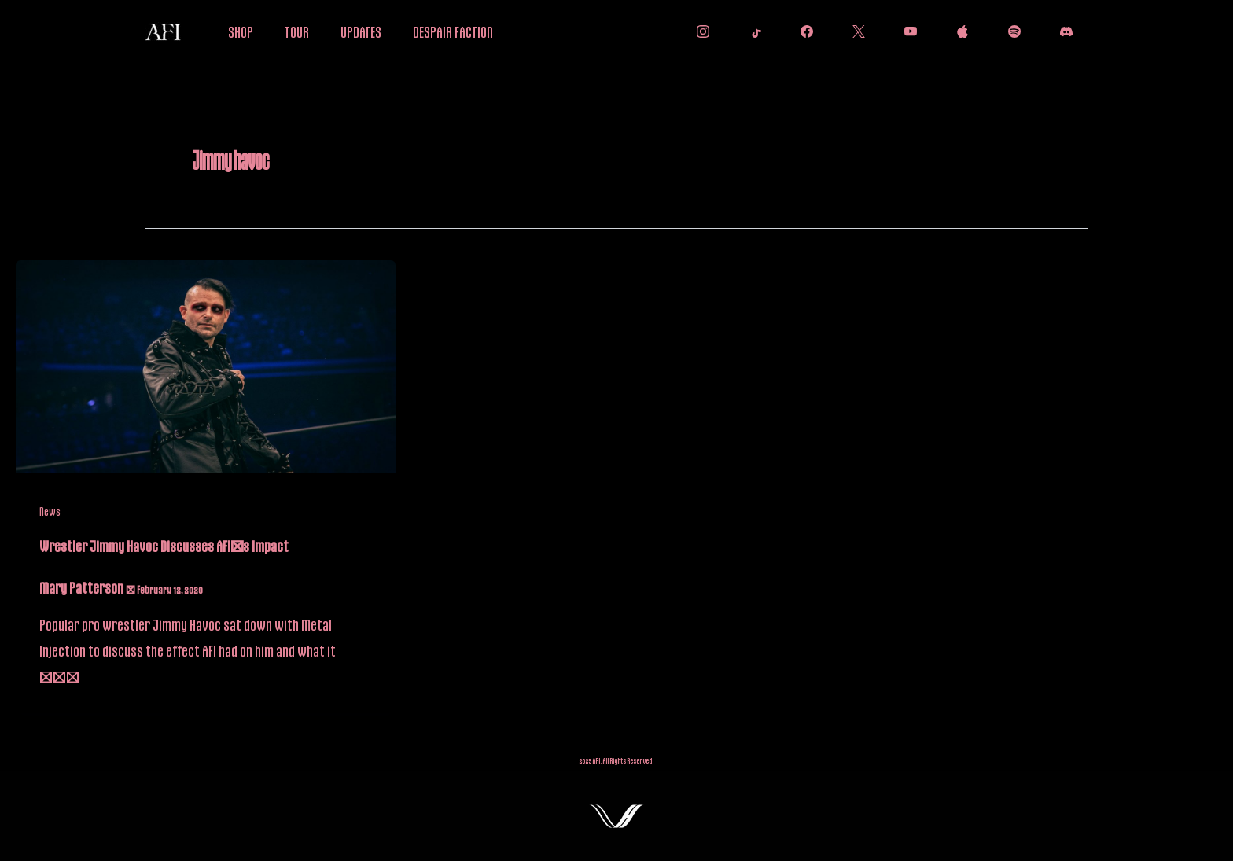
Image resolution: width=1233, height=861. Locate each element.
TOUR (297, 31)
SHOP (240, 31)
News (50, 511)
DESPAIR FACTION (453, 31)
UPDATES (360, 31)
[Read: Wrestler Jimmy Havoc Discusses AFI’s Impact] (206, 365)
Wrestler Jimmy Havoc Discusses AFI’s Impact (164, 546)
